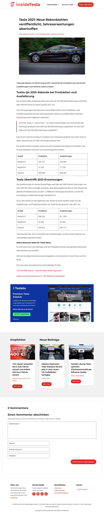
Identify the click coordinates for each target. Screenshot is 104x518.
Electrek (19, 117)
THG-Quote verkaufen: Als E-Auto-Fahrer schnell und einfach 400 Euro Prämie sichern (22, 369)
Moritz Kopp (28, 34)
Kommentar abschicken (83, 462)
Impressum (57, 488)
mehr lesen (17, 386)
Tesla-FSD (46, 378)
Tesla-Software (77, 376)
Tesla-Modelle (52, 5)
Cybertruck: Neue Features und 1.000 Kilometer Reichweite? (40, 276)
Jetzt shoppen (21, 314)
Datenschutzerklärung (61, 493)
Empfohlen (17, 378)
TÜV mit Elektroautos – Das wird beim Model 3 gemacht (39, 271)
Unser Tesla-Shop (85, 5)
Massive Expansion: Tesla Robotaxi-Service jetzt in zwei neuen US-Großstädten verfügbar (52, 369)
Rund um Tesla (67, 5)
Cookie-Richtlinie (59, 490)
